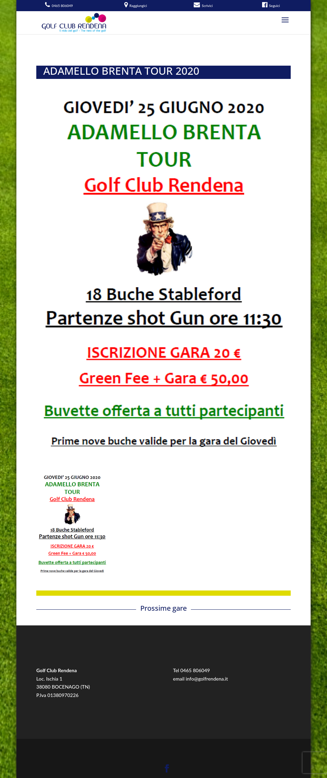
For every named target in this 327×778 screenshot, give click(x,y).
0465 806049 (195, 670)
